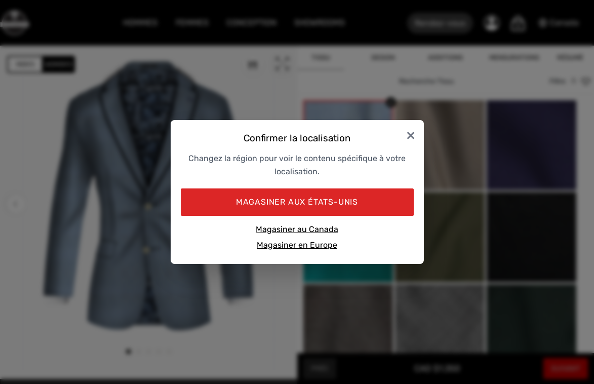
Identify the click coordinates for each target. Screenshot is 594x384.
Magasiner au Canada (297, 229)
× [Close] (410, 134)
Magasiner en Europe (297, 245)
